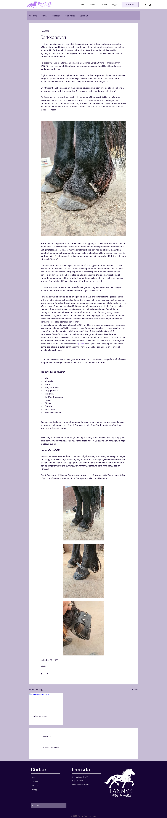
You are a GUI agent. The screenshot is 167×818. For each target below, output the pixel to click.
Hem (34, 777)
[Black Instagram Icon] (150, 4)
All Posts (33, 15)
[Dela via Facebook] (42, 674)
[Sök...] (48, 805)
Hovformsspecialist (40, 716)
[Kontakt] (130, 4)
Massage (56, 15)
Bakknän (84, 15)
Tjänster (35, 781)
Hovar (44, 15)
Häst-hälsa (70, 15)
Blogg (34, 789)
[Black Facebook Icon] (145, 4)
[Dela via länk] (47, 674)
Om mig (35, 785)
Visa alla (135, 689)
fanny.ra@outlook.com (80, 784)
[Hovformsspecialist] (46, 702)
